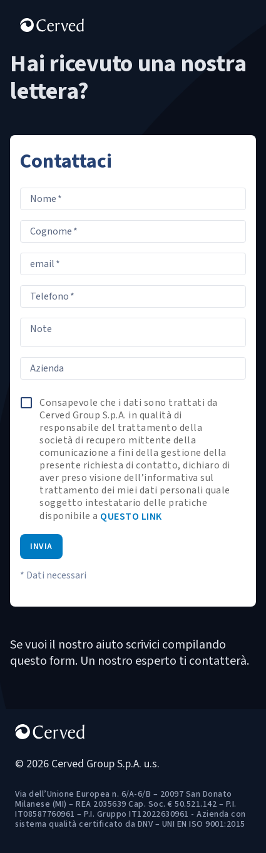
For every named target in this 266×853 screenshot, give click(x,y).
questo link (131, 516)
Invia (41, 546)
